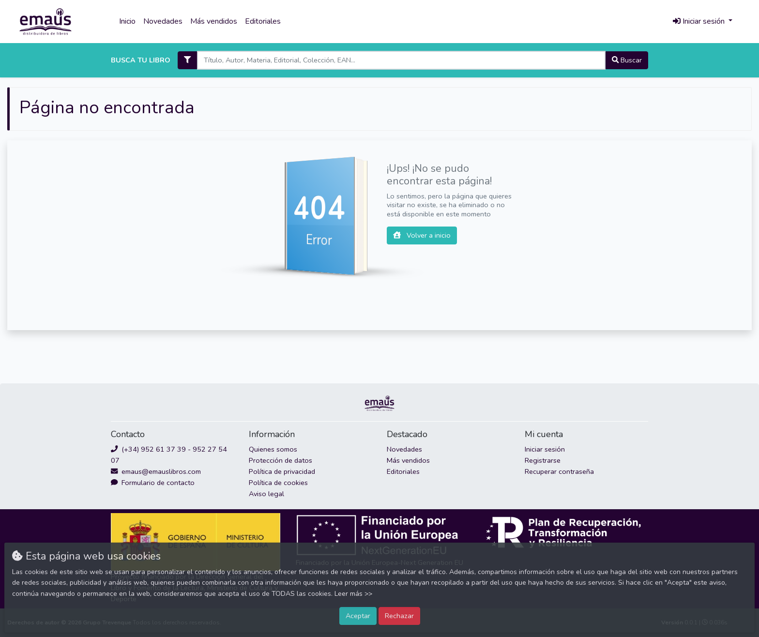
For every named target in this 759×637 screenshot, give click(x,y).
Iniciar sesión (545, 449)
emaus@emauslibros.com (156, 471)
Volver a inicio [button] (422, 235)
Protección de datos (280, 460)
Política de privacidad (282, 471)
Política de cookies (278, 482)
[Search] (401, 60)
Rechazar (399, 616)
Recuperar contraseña (559, 471)
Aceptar (358, 616)
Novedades (162, 21)
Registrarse (543, 460)
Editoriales (263, 21)
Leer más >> (353, 593)
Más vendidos (213, 21)
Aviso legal (266, 494)
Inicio (127, 21)
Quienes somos (273, 449)
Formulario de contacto (153, 482)
